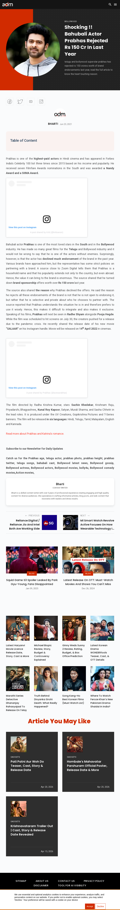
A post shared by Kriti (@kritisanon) (46, 232)
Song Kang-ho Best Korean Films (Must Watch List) (73, 699)
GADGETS (15, 759)
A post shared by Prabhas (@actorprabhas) (46, 393)
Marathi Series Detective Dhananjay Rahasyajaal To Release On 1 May (16, 703)
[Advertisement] (11, 62)
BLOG (32, 573)
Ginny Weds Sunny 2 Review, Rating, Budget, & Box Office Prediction (73, 651)
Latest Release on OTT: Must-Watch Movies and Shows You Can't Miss (88, 582)
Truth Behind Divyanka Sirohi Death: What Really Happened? (45, 701)
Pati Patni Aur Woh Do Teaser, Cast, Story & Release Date (27, 768)
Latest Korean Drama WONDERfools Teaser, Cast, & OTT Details (99, 653)
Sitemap (21, 881)
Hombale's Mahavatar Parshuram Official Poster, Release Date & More (87, 768)
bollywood (71, 21)
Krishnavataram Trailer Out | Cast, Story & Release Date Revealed (32, 832)
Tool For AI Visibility (72, 885)
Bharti (53, 124)
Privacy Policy (94, 881)
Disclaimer (41, 885)
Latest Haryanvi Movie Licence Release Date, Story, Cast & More (17, 651)
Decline (100, 906)
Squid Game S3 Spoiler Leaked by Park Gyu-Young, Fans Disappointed (32, 582)
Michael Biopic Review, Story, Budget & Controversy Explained (43, 653)
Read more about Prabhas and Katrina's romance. (35, 433)
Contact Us (66, 881)
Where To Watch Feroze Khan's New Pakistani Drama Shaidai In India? (101, 701)
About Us (42, 881)
